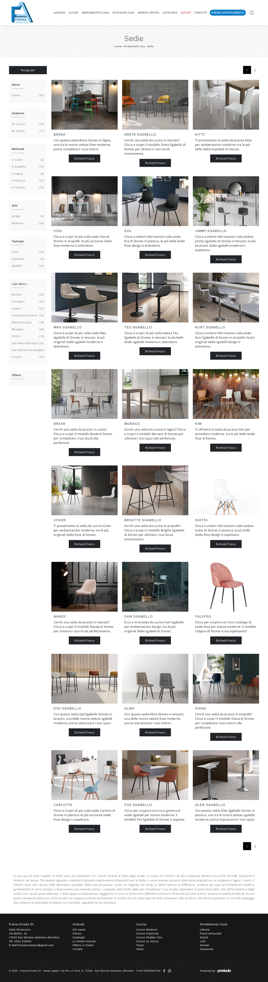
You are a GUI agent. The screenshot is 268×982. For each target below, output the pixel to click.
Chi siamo (79, 929)
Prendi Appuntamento (227, 12)
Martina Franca (27, 322)
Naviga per (28, 70)
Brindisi (27, 295)
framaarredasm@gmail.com (36, 945)
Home (118, 46)
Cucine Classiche (147, 933)
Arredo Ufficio (148, 12)
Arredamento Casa (95, 12)
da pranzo (27, 131)
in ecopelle (27, 167)
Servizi (77, 933)
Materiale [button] (18, 149)
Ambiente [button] (18, 113)
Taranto (27, 357)
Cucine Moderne (146, 929)
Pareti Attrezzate (210, 933)
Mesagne (27, 329)
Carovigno (27, 301)
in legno (27, 174)
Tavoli (140, 945)
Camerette (206, 949)
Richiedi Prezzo (84, 158)
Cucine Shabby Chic (149, 937)
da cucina (27, 124)
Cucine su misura (147, 941)
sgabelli (27, 266)
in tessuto (27, 187)
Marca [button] (16, 84)
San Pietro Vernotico (27, 343)
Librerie (205, 929)
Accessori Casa (124, 12)
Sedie (150, 46)
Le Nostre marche (84, 941)
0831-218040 (23, 941)
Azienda (59, 12)
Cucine (73, 12)
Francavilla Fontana (27, 315)
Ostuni (27, 336)
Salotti (204, 937)
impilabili (27, 259)
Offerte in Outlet (83, 945)
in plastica (27, 180)
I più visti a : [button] (20, 284)
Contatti (200, 12)
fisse (27, 252)
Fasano (27, 308)
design (27, 216)
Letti (202, 941)
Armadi (204, 945)
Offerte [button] (16, 375)
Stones (27, 95)
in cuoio (27, 160)
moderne (27, 223)
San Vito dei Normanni (27, 350)
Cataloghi (170, 12)
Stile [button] (14, 205)
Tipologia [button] (18, 241)
